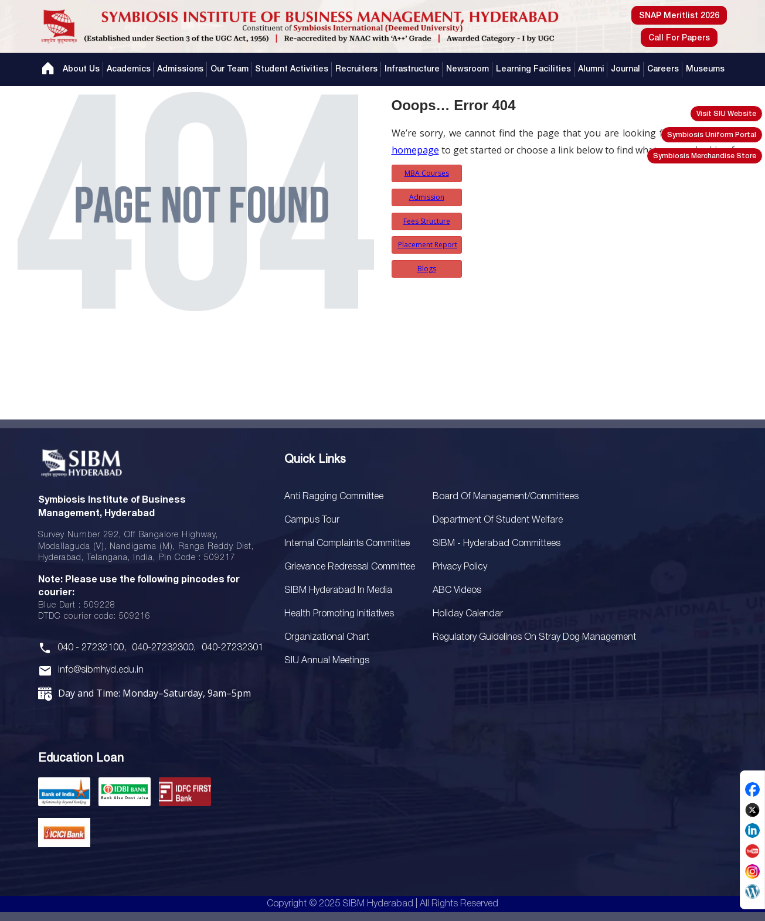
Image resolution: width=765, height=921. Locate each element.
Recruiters (356, 69)
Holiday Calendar (468, 614)
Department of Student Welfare (498, 520)
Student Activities (291, 69)
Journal (625, 69)
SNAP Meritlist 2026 (679, 16)
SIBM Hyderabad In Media (338, 590)
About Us (81, 69)
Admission (426, 197)
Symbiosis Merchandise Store (704, 156)
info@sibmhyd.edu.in (101, 670)
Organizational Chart (326, 637)
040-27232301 (232, 648)
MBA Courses (426, 173)
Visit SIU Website (726, 114)
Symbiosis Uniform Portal (711, 135)
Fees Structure (426, 221)
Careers (663, 69)
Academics (129, 69)
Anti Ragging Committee (333, 497)
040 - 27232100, (91, 648)
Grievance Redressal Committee (349, 567)
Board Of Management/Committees (506, 497)
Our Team (229, 69)
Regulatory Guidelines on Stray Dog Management (534, 637)
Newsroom (467, 69)
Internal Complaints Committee (347, 544)
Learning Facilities (533, 69)
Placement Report (427, 245)
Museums (705, 69)
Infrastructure (412, 69)
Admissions (180, 69)
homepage (415, 150)
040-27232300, (164, 648)
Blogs (426, 269)
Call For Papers (679, 38)
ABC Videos (457, 590)
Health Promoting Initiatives (339, 614)
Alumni (591, 69)
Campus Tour (311, 520)
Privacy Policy (460, 567)
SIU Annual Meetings (326, 661)
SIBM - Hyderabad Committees (496, 544)
